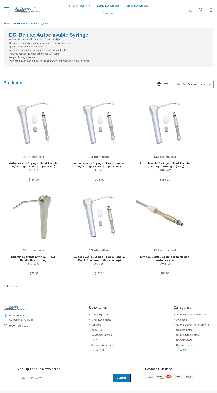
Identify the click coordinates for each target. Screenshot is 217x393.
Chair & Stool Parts (187, 324)
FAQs (94, 329)
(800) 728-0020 (18, 315)
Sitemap (38, 387)
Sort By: (181, 84)
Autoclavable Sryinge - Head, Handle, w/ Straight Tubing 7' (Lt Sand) (81, 158)
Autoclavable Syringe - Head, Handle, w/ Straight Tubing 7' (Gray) (135, 158)
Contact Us (98, 339)
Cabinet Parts (184, 319)
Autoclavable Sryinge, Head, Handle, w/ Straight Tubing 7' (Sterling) (28, 158)
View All (181, 339)
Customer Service (101, 324)
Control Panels (185, 334)
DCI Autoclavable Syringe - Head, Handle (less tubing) (189, 159)
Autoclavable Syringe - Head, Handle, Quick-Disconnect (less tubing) (28, 246)
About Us (97, 319)
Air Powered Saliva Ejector (191, 304)
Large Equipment (108, 5)
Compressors (184, 329)
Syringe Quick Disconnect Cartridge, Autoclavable (81, 248)
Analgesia (182, 309)
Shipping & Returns (102, 334)
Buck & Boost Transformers (192, 314)
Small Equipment (137, 5)
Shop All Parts (79, 5)
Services (108, 13)
